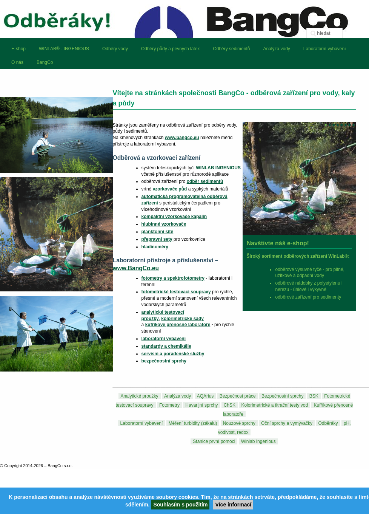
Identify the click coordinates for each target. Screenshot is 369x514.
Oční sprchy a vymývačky (286, 423)
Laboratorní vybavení (141, 423)
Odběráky (328, 423)
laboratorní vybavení (163, 338)
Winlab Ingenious (258, 441)
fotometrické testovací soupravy (176, 291)
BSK (313, 396)
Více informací (233, 505)
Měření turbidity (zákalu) (193, 423)
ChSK (229, 405)
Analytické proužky (139, 396)
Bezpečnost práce (238, 396)
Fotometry (169, 405)
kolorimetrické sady (182, 318)
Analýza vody (177, 396)
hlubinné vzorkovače (163, 224)
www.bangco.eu (182, 137)
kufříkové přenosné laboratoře (178, 324)
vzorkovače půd (170, 189)
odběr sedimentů (205, 181)
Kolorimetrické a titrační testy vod (274, 405)
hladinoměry (154, 246)
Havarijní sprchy (201, 405)
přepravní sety (156, 239)
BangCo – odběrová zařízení (184, 19)
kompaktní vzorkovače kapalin (174, 216)
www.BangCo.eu (136, 268)
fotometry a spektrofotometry (172, 278)
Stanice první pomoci (214, 441)
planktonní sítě (157, 231)
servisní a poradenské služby (172, 353)
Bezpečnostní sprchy (282, 396)
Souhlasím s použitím (180, 505)
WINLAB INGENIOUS (218, 167)
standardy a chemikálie (166, 346)
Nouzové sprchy (239, 423)
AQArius (205, 396)
